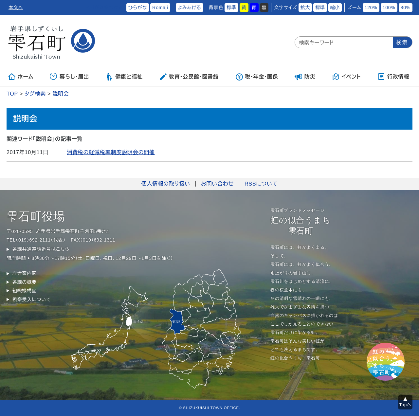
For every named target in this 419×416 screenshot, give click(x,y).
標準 (231, 7)
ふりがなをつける (104, 7)
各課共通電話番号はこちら (40, 249)
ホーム (20, 77)
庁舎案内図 (24, 273)
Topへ (405, 404)
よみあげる (189, 7)
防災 (305, 77)
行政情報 (393, 77)
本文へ (16, 7)
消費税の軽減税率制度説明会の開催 (111, 152)
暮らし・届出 (69, 77)
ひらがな (137, 7)
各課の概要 (24, 282)
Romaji (160, 7)
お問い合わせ (217, 184)
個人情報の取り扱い (165, 184)
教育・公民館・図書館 (189, 77)
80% (405, 7)
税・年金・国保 (256, 77)
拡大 (305, 7)
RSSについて (261, 184)
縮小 (335, 7)
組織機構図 (24, 290)
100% (389, 7)
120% (371, 7)
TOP (12, 94)
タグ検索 (35, 94)
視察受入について (31, 299)
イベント (346, 77)
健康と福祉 (123, 77)
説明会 (60, 94)
